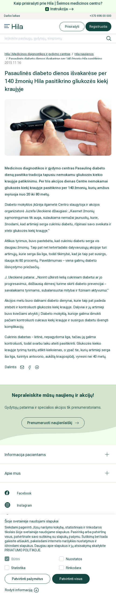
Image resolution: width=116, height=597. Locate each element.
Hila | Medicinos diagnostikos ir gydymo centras (37, 54)
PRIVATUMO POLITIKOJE (23, 550)
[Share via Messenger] (29, 367)
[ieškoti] (108, 38)
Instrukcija (61, 9)
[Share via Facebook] (37, 367)
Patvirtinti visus (70, 579)
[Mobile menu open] (7, 27)
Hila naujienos (84, 54)
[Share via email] (22, 367)
